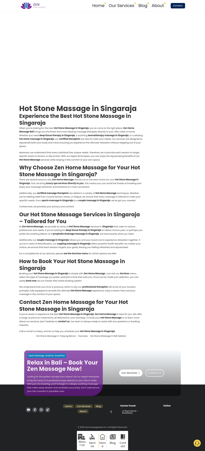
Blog (142, 5)
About (158, 5)
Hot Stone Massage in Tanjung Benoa (56, 335)
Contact (178, 5)
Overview (83, 335)
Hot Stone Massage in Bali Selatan (108, 335)
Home (98, 5)
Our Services (121, 5)
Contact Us (155, 373)
